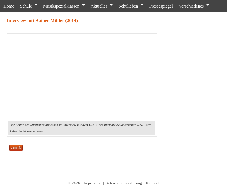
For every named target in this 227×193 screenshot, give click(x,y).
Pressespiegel (156, 6)
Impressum (93, 183)
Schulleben (124, 6)
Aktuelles (95, 6)
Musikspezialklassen (59, 6)
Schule (25, 6)
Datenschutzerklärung (123, 183)
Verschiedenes (185, 6)
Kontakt (152, 183)
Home (8, 6)
